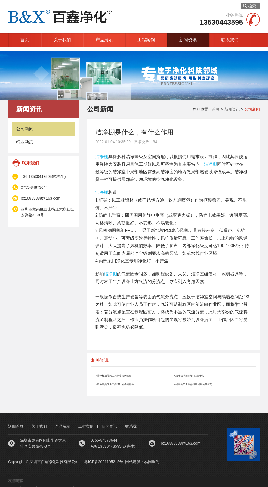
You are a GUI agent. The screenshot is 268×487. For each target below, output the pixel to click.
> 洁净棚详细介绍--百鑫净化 (201, 371)
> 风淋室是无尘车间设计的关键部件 (129, 380)
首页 (24, 39)
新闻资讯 (188, 39)
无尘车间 (114, 484)
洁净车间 (38, 484)
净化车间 (15, 484)
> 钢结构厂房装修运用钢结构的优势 (208, 380)
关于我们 (62, 39)
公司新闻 (24, 125)
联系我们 (230, 39)
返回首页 (15, 422)
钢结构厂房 (89, 484)
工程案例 (146, 39)
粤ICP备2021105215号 (103, 458)
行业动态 (24, 138)
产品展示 (104, 39)
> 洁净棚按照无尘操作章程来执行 (127, 371)
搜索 (249, 6)
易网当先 (151, 458)
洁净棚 (101, 152)
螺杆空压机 (63, 484)
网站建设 (132, 458)
